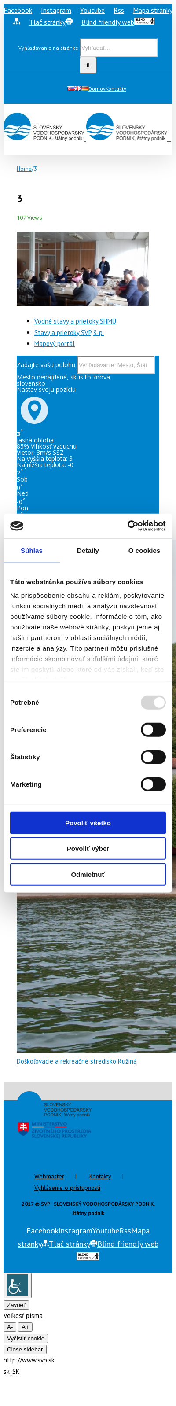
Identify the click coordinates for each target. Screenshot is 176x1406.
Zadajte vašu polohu (46, 365)
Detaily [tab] (88, 550)
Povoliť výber (88, 848)
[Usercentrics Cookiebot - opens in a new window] (127, 526)
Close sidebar (25, 1349)
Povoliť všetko (88, 822)
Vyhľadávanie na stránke (48, 47)
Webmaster (49, 1176)
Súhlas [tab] (32, 550)
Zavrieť (16, 1305)
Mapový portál (54, 343)
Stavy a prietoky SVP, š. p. (69, 332)
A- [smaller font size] (10, 1327)
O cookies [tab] (144, 550)
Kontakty (100, 1176)
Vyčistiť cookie (25, 1338)
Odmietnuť (88, 874)
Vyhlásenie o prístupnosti (67, 1188)
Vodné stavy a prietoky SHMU (75, 321)
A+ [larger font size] (25, 1327)
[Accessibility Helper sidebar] (18, 1285)
